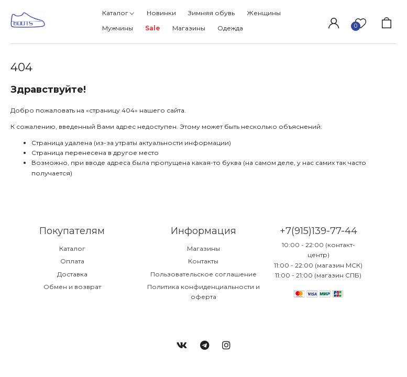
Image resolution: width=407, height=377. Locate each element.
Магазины (203, 248)
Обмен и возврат (72, 287)
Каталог (72, 248)
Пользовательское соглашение (203, 274)
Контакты (203, 261)
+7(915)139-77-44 (318, 231)
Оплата (72, 261)
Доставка (72, 274)
